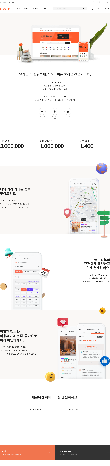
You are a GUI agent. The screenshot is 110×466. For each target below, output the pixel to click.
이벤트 (44, 8)
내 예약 (35, 8)
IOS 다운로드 (77, 409)
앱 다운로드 (3, 2)
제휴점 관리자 (106, 2)
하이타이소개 (96, 2)
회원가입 (107, 8)
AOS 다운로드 (38, 409)
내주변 (26, 8)
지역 (18, 8)
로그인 (99, 8)
